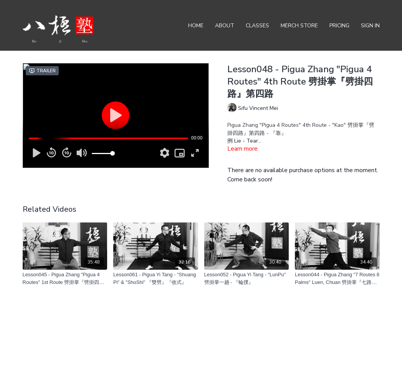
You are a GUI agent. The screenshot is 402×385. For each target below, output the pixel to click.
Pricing (339, 25)
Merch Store (299, 25)
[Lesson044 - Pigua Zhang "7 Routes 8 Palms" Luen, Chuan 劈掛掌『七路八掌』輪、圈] (337, 278)
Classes (257, 25)
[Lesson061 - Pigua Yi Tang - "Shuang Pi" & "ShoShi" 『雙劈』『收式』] (155, 278)
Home (195, 25)
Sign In (370, 25)
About (224, 25)
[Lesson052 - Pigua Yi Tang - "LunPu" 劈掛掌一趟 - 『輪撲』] (246, 278)
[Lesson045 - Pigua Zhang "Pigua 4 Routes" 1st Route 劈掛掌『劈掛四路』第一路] (65, 278)
